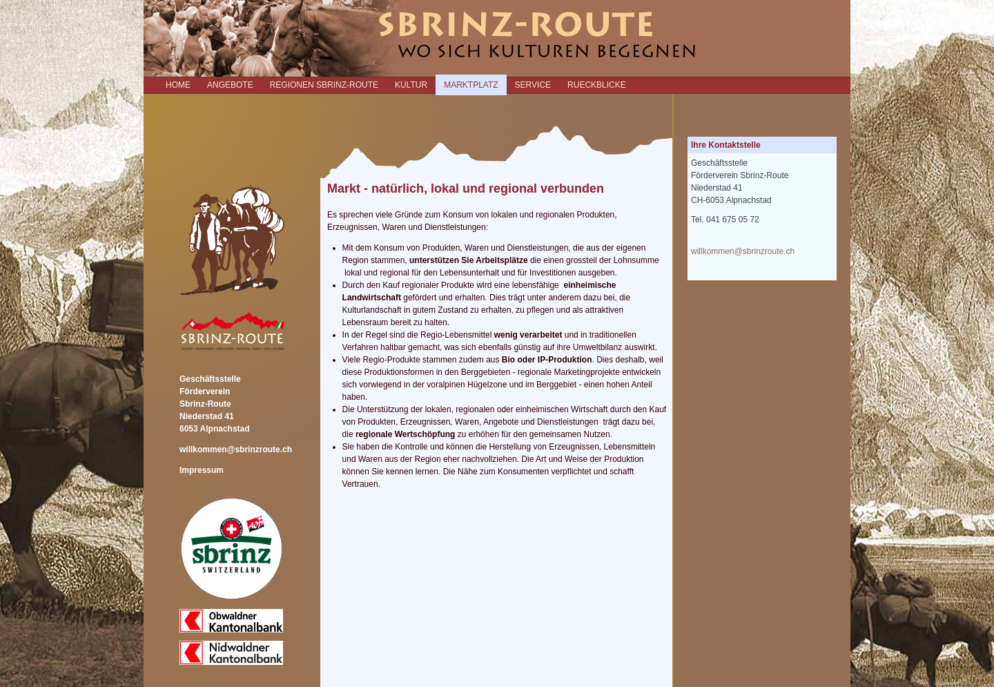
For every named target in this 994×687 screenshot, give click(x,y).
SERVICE (533, 85)
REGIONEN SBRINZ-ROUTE (324, 85)
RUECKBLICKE (596, 85)
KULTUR (411, 85)
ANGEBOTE (230, 85)
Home (178, 85)
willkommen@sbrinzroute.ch (235, 449)
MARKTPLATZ (471, 85)
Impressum (201, 470)
